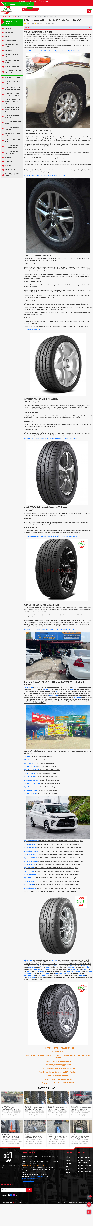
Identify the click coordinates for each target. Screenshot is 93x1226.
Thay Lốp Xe (9, 161)
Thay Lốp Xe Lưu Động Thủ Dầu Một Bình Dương (13, 94)
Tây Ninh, (46, 973)
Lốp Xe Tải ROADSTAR (30, 847)
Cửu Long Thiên (28, 687)
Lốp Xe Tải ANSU (29, 868)
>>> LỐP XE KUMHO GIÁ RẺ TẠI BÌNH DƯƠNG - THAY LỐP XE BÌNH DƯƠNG (44, 175)
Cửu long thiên (28, 960)
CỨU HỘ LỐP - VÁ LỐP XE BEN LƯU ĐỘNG (12, 152)
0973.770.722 (32, 9)
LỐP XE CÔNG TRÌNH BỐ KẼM (12, 55)
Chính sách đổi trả (83, 1168)
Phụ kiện (68, 1163)
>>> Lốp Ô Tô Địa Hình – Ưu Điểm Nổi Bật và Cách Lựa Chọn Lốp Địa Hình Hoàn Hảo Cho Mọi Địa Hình (52, 51)
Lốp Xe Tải (8, 28)
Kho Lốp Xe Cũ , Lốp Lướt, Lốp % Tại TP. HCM (13, 72)
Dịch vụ (68, 1160)
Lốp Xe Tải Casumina (30, 888)
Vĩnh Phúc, (44, 975)
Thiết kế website (28, 1181)
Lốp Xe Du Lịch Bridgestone (32, 783)
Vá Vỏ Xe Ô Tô (9, 166)
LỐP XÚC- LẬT (9, 36)
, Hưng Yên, (48, 969)
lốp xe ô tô (55, 960)
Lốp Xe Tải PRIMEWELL (30, 858)
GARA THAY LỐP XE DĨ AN (12, 77)
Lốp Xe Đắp (27, 756)
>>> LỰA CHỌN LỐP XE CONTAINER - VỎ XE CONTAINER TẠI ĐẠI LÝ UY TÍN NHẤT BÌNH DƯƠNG (50, 438)
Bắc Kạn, (56, 966)
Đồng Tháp (71, 967)
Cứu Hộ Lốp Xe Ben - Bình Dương (13, 122)
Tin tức (68, 1169)
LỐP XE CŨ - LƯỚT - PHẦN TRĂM (12, 134)
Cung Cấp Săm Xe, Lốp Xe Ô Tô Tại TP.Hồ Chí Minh (13, 88)
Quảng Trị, (30, 973)
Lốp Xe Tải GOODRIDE (30, 844)
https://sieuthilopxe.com (30, 1179)
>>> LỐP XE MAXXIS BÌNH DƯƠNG (33, 330)
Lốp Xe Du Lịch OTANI (30, 776)
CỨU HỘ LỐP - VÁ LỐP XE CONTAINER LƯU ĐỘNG (12, 146)
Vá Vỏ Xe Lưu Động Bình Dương (12, 175)
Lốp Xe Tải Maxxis (29, 884)
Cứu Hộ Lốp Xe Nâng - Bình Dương (12, 128)
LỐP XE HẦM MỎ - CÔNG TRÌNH (12, 45)
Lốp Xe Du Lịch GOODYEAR (31, 770)
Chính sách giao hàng (84, 1171)
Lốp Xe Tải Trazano (29, 881)
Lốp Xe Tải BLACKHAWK (31, 861)
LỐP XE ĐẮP (8, 50)
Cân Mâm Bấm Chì (10, 170)
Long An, (29, 971)
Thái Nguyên (58, 973)
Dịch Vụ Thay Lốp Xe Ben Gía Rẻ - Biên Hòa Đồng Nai (12, 109)
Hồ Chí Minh (31, 977)
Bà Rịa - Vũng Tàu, (43, 966)
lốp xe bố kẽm (77, 697)
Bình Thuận (31, 967)
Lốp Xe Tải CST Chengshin (31, 851)
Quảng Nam (77, 971)
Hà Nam (87, 967)
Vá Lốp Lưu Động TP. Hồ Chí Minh (12, 82)
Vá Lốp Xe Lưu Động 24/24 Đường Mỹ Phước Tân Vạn (13, 101)
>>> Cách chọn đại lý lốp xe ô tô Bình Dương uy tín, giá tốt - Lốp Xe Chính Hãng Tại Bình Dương (50, 536)
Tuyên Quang (31, 975)
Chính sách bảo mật (84, 1157)
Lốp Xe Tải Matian (29, 878)
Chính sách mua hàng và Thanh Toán (84, 1161)
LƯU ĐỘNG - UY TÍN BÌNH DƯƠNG (12, 61)
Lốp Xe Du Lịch (9, 32)
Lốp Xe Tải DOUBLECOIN (31, 854)
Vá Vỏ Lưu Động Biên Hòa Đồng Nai (13, 116)
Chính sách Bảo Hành (84, 1165)
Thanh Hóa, (66, 973)
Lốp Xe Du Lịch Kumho (30, 790)
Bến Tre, (72, 966)
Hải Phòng (82, 975)
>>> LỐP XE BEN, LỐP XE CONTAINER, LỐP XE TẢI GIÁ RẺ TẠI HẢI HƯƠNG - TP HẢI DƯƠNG (49, 629)
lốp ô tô (71, 689)
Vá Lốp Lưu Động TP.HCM (13, 67)
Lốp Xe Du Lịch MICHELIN (31, 780)
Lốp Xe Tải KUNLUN (29, 864)
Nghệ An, (40, 971)
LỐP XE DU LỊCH (28, 763)
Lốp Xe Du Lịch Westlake (31, 787)
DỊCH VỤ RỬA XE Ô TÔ (11, 157)
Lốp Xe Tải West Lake (30, 874)
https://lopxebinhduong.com (38, 1176)
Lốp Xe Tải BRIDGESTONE (31, 841)
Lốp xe (68, 1157)
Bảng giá (68, 1166)
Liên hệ (68, 1172)
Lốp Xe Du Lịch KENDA (30, 766)
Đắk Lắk (48, 967)
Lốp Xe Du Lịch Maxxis (30, 793)
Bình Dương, (84, 966)
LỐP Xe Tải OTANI (29, 871)
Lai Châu (73, 969)
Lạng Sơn (84, 969)
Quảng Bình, (70, 971)
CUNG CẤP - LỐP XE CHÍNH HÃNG (13, 140)
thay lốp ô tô (48, 689)
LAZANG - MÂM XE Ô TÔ (12, 40)
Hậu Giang (37, 969)
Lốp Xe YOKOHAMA (29, 773)
